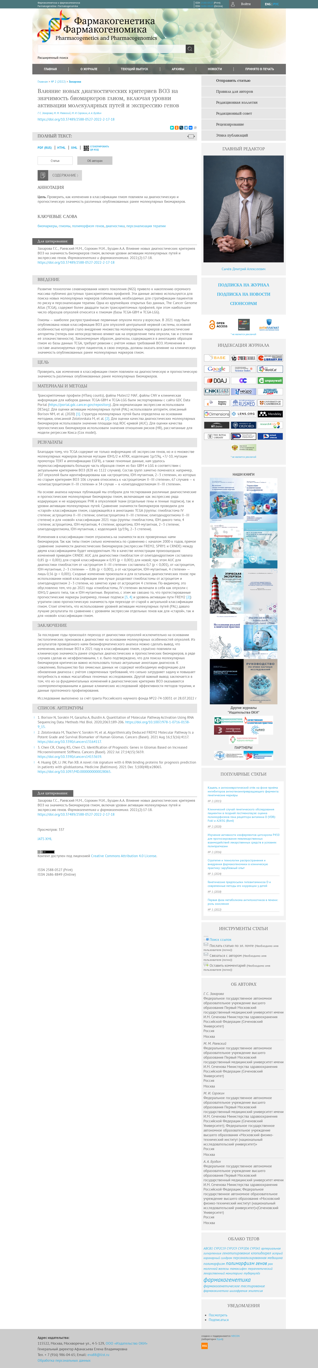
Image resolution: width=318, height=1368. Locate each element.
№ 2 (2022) (58, 81)
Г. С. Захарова (45, 113)
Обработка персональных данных (64, 1360)
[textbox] (112, 49)
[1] (78, 414)
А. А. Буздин (94, 113)
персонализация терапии (146, 226)
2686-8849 (207, 6)
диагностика (115, 226)
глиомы (64, 226)
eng (268, 4)
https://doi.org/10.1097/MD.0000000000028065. (74, 771)
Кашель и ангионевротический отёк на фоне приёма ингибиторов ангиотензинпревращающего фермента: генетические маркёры (243, 791)
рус (276, 4)
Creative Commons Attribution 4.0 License (123, 856)
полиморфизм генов (88, 226)
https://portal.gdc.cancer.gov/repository (79, 404)
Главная (50, 69)
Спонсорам (243, 304)
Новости (215, 69)
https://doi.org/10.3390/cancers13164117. (70, 741)
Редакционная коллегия (237, 103)
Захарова (75, 81)
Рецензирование (230, 124)
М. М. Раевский (62, 113)
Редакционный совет (234, 113)
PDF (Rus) (45, 148)
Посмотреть (218, 1315)
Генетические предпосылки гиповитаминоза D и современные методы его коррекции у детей (239, 884)
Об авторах (95, 161)
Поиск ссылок (220, 939)
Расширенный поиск (53, 57)
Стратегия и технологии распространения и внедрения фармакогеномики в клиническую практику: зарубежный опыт (238, 864)
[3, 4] (128, 597)
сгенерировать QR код (94, 148)
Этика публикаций (232, 135)
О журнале (89, 69)
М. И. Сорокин (79, 113)
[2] (107, 418)
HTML (61, 148)
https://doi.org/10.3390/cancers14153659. (70, 756)
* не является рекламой (243, 334)
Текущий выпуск (134, 69)
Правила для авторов (234, 92)
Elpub (219, 1339)
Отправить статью (233, 81)
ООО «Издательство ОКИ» (126, 1343)
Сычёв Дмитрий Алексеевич (243, 269)
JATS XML (45, 838)
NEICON (235, 1335)
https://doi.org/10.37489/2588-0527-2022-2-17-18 (76, 262)
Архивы (178, 69)
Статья (55, 161)
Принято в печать (259, 69)
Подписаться (219, 1319)
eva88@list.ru (98, 1354)
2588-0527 (207, 2)
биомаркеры (47, 226)
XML (74, 148)
